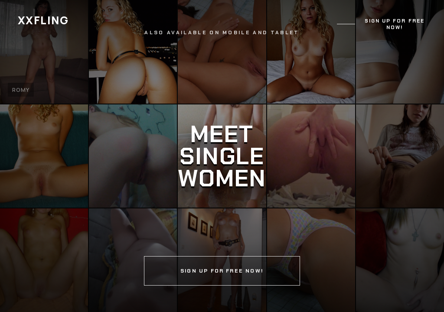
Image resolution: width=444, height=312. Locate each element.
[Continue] (222, 156)
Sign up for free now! (394, 24)
